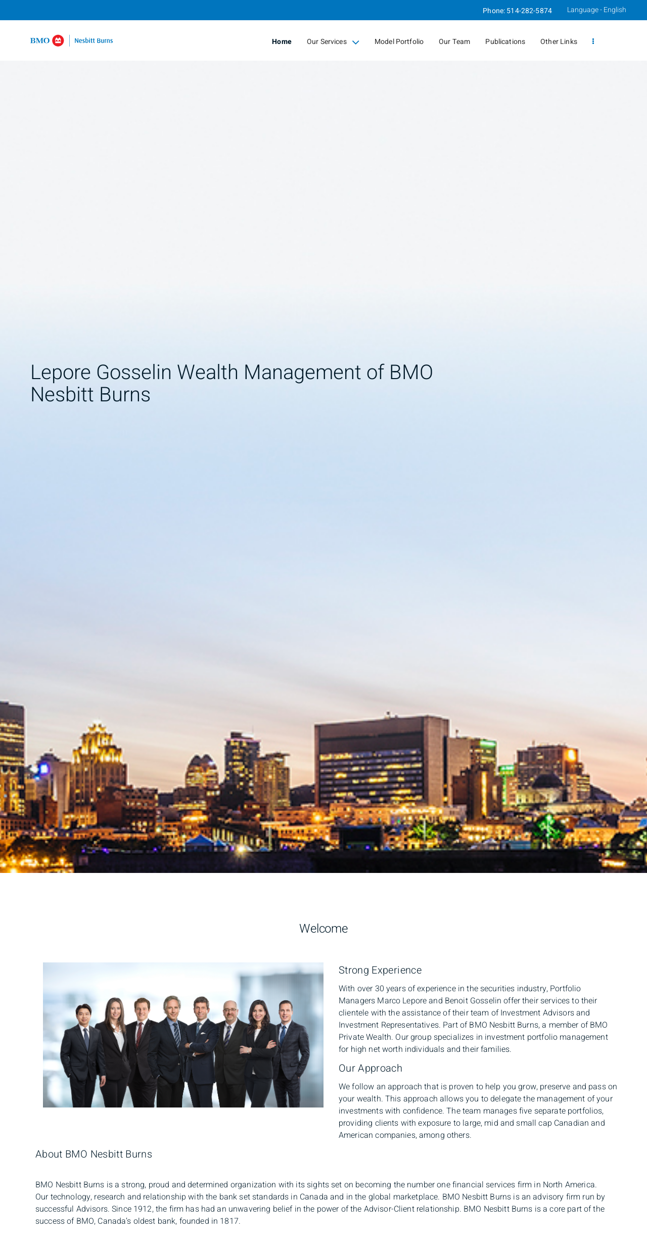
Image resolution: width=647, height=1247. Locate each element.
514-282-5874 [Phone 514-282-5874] (529, 11)
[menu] (593, 42)
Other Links (558, 41)
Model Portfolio (399, 41)
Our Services (333, 42)
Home (282, 41)
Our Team (454, 41)
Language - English (596, 10)
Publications (505, 41)
